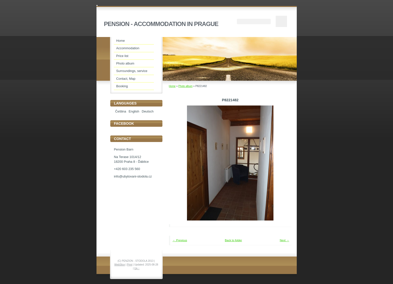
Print (129, 264)
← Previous (180, 240)
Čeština (120, 111)
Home (172, 86)
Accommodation (127, 48)
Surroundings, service (132, 71)
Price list (122, 56)
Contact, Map (126, 78)
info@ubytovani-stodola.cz (133, 176)
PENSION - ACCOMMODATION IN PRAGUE (161, 23)
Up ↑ (137, 268)
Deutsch (147, 111)
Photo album (185, 86)
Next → (284, 240)
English (134, 111)
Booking (122, 86)
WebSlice (119, 264)
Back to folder (233, 240)
